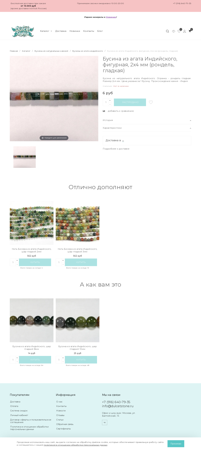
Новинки (75, 31)
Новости (61, 410)
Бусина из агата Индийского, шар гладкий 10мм (77, 347)
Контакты (88, 31)
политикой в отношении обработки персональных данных (75, 445)
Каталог (46, 31)
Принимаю (175, 443)
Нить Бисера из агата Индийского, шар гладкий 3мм (77, 250)
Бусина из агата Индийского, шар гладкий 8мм (31, 347)
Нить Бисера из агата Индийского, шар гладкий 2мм (32, 250)
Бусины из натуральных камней (51, 51)
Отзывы (60, 415)
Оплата (14, 406)
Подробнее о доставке (116, 148)
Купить (35, 262)
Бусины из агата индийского (87, 51)
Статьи (60, 419)
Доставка (60, 31)
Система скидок (19, 410)
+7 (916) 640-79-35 (182, 3)
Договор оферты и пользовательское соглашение (28, 420)
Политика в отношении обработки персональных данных (30, 427)
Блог (100, 31)
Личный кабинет (19, 415)
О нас (59, 401)
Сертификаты (64, 428)
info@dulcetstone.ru (118, 406)
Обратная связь (65, 424)
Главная (14, 51)
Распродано (130, 102)
